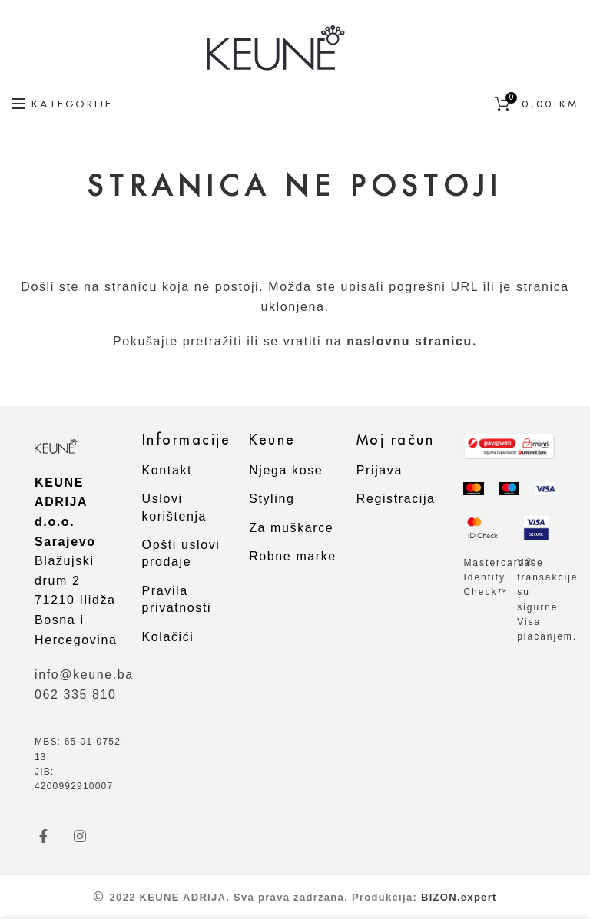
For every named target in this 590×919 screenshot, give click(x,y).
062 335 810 (76, 694)
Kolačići (168, 636)
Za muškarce (291, 527)
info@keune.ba (84, 674)
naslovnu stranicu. (411, 341)
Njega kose (286, 470)
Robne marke (292, 556)
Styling (271, 498)
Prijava (379, 470)
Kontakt (167, 470)
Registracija (396, 498)
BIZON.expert (459, 897)
